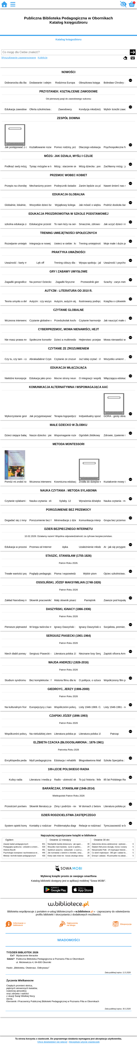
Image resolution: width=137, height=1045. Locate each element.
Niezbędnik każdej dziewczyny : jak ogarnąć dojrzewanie (70, 844)
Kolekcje (42, 57)
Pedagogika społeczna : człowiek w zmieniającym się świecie (27, 847)
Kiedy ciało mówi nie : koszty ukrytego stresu (65, 856)
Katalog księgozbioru (68, 39)
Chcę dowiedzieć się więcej (52, 1042)
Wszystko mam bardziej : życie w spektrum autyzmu (68, 847)
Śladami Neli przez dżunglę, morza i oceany (109, 847)
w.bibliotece (84, 911)
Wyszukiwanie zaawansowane (18, 57)
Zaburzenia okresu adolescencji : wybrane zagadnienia (114, 844)
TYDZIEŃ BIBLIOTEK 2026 (22, 952)
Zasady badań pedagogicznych (15, 844)
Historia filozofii (9, 850)
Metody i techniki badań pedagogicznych (19, 856)
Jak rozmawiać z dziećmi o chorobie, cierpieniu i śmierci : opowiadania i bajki (78, 853)
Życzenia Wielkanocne (20, 980)
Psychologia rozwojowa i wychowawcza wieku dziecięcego (26, 853)
